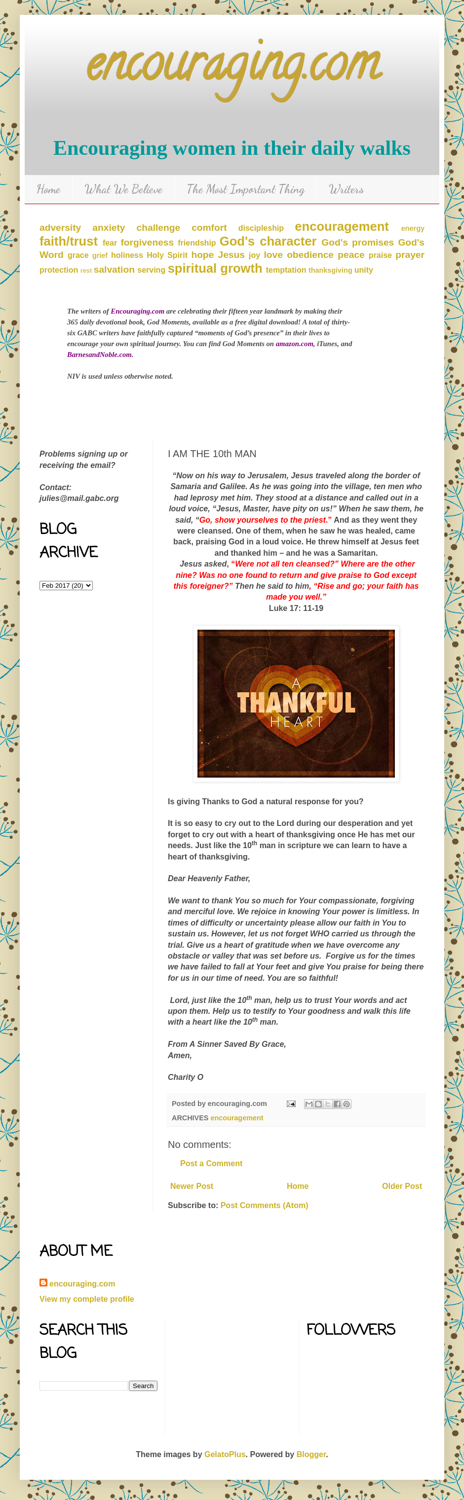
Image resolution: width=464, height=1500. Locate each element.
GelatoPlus (225, 1454)
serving (151, 270)
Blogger (311, 1454)
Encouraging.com (137, 311)
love (273, 255)
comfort (209, 227)
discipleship (261, 228)
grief (100, 255)
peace (351, 255)
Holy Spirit (167, 255)
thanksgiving (330, 270)
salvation (114, 269)
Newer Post (191, 1186)
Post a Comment (211, 1163)
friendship (197, 243)
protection (58, 270)
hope (202, 255)
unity (363, 270)
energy (413, 228)
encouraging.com (232, 69)
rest (86, 270)
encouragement (342, 226)
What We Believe (123, 189)
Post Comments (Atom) (265, 1205)
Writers (346, 189)
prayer (410, 255)
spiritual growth (215, 268)
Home (48, 189)
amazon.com (294, 344)
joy (254, 255)
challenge (159, 227)
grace (78, 255)
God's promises (357, 242)
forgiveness (147, 242)
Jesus (231, 255)
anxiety (108, 227)
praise (380, 255)
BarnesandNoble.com (99, 354)
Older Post (402, 1186)
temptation (286, 270)
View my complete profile (86, 1299)
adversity (60, 227)
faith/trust (68, 241)
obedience (310, 255)
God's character (268, 241)
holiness (127, 255)
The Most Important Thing (246, 189)
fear (110, 243)
